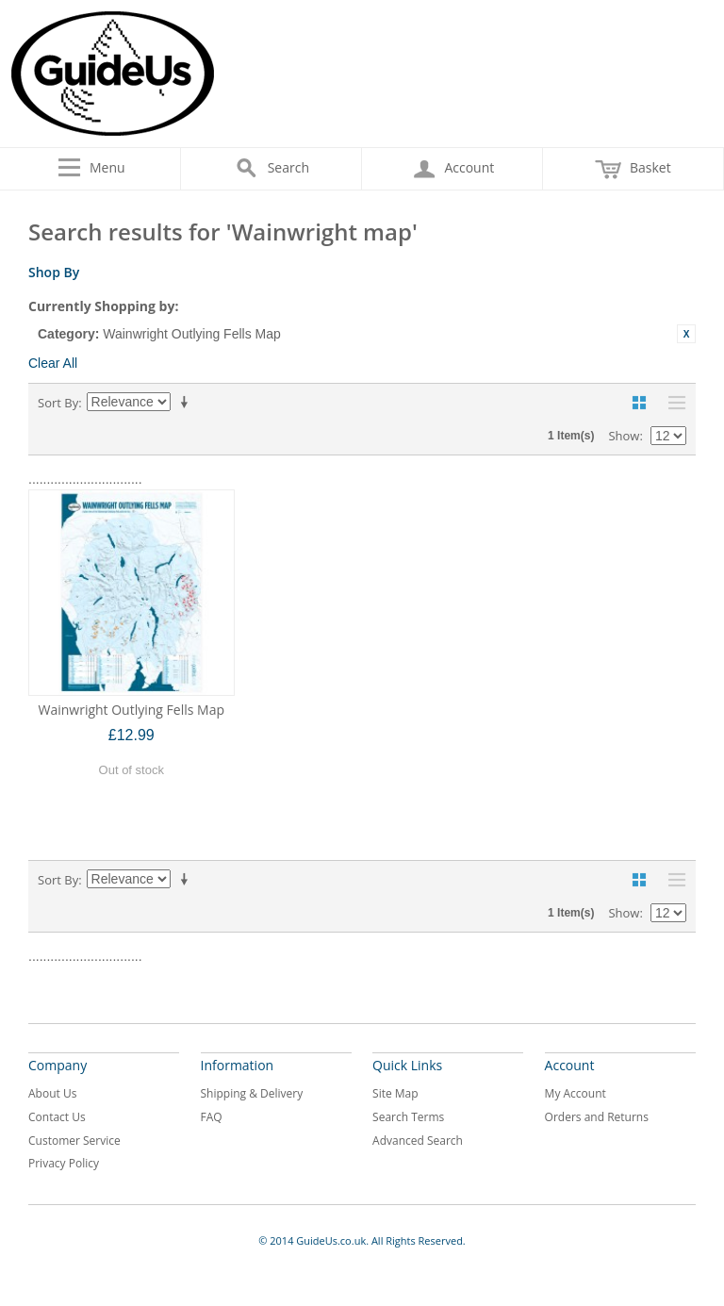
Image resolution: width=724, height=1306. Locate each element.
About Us (52, 1093)
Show (623, 435)
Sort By (58, 402)
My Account (575, 1093)
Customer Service (74, 1140)
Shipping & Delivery (252, 1093)
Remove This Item (686, 333)
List (672, 402)
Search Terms (408, 1117)
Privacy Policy (63, 1163)
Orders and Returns (597, 1117)
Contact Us (57, 1117)
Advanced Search (417, 1140)
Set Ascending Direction (187, 402)
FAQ (211, 1117)
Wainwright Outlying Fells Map (131, 710)
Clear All (52, 363)
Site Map (395, 1093)
